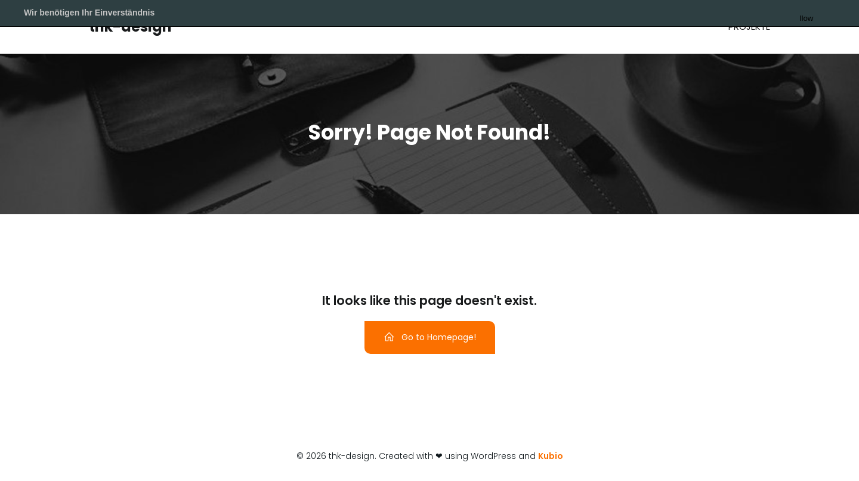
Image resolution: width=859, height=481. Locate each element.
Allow (826, 14)
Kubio (550, 456)
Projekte (749, 26)
